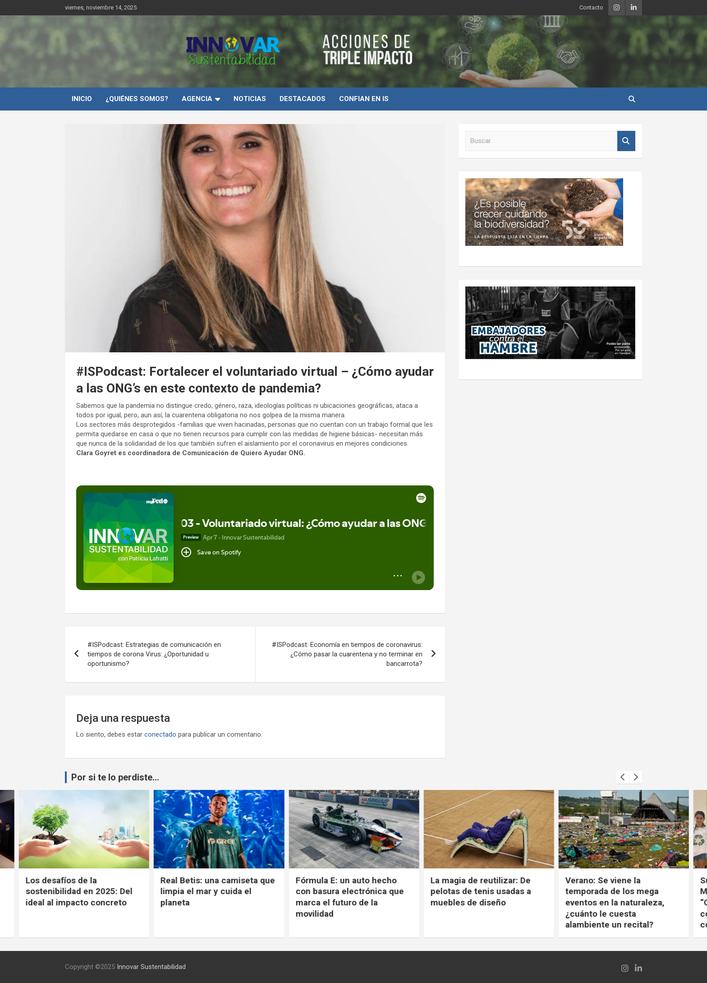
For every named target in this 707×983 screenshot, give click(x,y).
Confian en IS (364, 99)
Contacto (591, 7)
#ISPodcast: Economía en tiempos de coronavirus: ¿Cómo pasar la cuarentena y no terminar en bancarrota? (347, 654)
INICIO (82, 99)
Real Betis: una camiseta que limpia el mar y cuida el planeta (352, 891)
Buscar (626, 141)
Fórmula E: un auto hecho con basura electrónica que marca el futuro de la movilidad (484, 897)
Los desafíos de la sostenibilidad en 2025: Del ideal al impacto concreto (213, 891)
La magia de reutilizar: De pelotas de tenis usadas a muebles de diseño (615, 891)
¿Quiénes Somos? (137, 99)
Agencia (197, 99)
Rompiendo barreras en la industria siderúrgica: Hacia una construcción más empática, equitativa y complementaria (79, 902)
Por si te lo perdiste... (115, 777)
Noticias (250, 99)
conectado (160, 734)
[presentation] (622, 777)
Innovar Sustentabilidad (151, 967)
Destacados (303, 99)
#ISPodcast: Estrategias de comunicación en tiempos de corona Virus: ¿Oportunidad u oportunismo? (154, 654)
